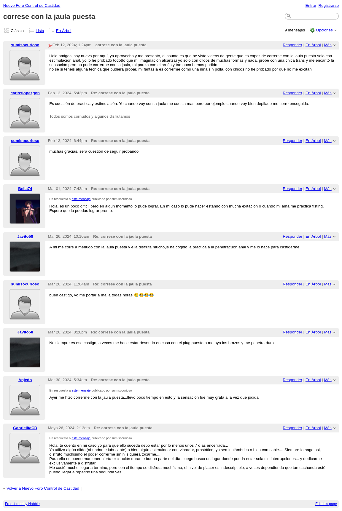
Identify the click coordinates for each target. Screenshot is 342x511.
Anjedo (25, 380)
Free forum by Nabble (22, 504)
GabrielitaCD (25, 428)
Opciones (324, 30)
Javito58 (25, 236)
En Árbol (63, 30)
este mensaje (81, 199)
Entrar (310, 5)
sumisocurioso (25, 45)
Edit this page (326, 504)
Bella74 (25, 188)
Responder (292, 45)
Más (327, 45)
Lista (40, 30)
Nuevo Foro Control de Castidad (32, 5)
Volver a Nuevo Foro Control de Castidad (43, 488)
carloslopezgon (25, 93)
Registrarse (329, 5)
